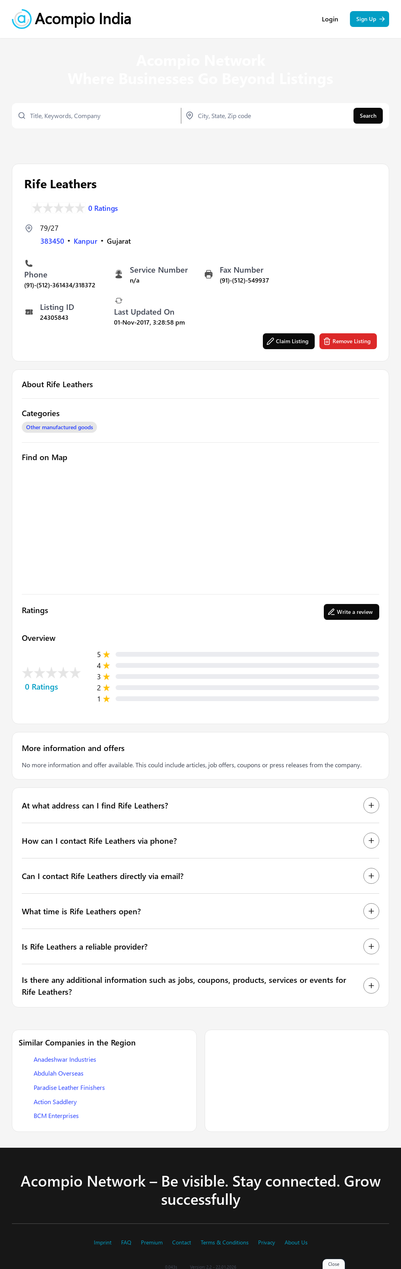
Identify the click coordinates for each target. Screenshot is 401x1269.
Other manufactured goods (59, 426)
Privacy (266, 1242)
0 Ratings (103, 207)
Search (368, 116)
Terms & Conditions (225, 1242)
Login (330, 20)
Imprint (103, 1242)
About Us (296, 1242)
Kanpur (85, 240)
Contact (181, 1242)
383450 (52, 240)
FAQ (126, 1242)
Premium (152, 1242)
